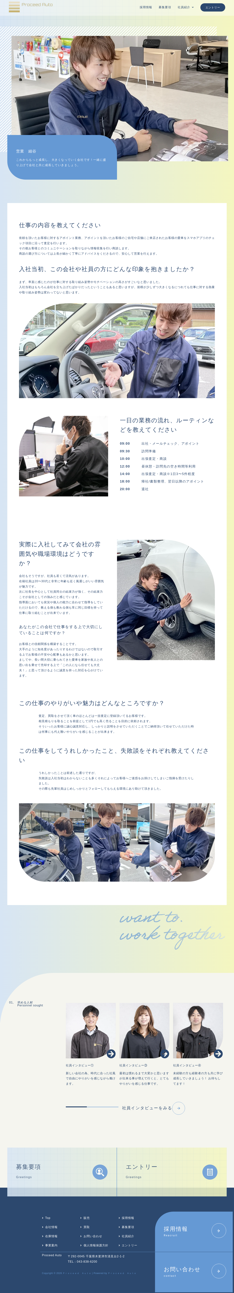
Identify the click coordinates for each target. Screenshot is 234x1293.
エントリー (212, 7)
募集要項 (165, 7)
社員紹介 (186, 7)
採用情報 (146, 7)
